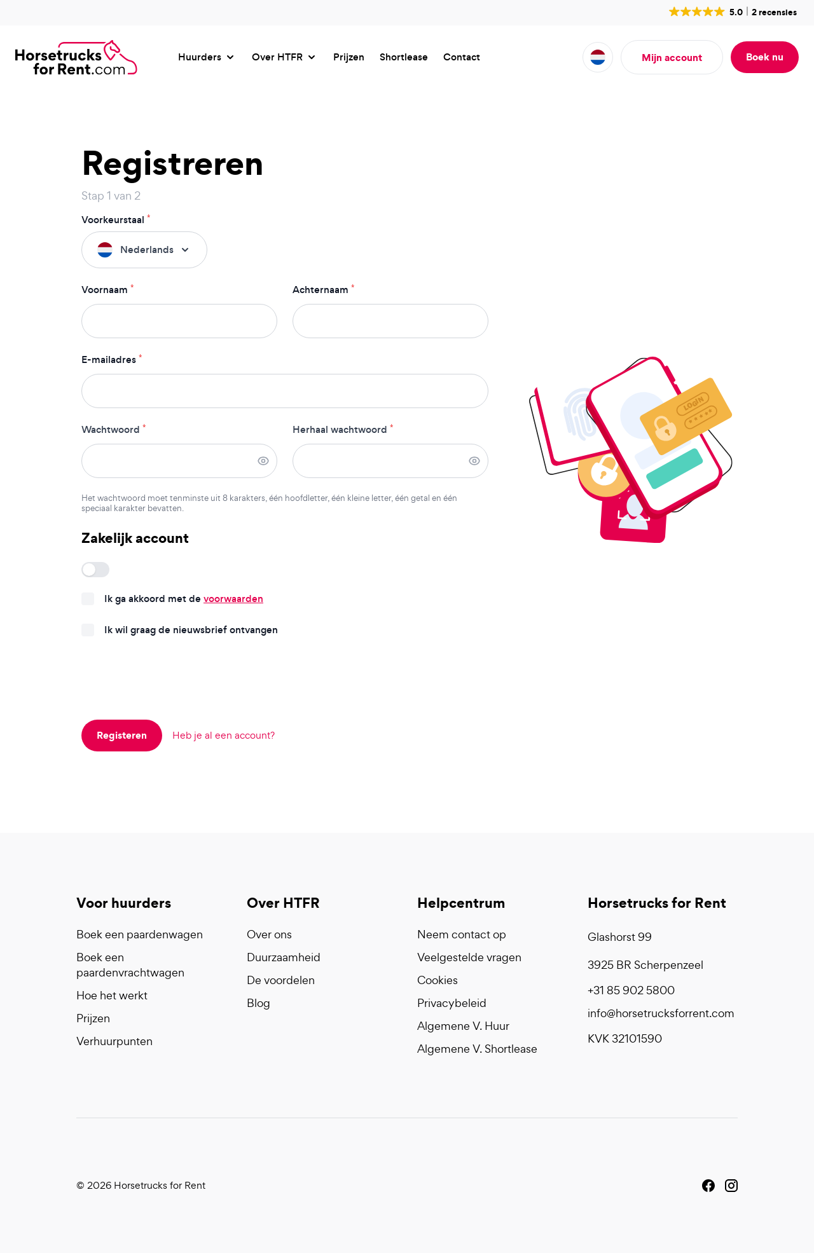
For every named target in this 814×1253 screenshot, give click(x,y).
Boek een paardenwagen (139, 934)
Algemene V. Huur (463, 1025)
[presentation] (178, 679)
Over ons (269, 934)
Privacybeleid (451, 1003)
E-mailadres (111, 359)
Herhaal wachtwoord (343, 429)
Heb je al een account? (223, 735)
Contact (461, 57)
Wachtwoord (113, 429)
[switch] (95, 569)
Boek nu (764, 57)
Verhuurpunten (114, 1041)
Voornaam (107, 290)
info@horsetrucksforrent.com (661, 1013)
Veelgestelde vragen (469, 957)
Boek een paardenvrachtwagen (130, 965)
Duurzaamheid (284, 957)
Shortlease (404, 57)
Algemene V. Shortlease (477, 1048)
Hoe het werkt (112, 995)
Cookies (437, 980)
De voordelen (281, 980)
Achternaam (323, 290)
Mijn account (672, 57)
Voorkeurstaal (115, 220)
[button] (732, 11)
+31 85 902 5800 (631, 990)
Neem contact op (461, 934)
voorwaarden (233, 598)
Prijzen (348, 57)
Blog (258, 1003)
